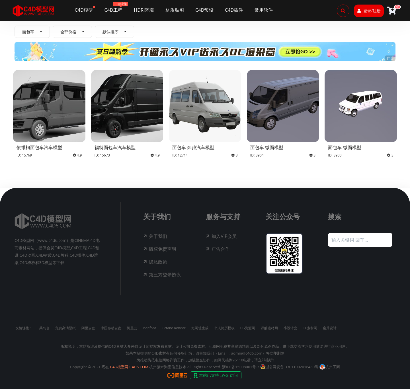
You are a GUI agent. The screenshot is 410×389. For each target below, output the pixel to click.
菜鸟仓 (44, 328)
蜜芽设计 (330, 328)
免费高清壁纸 (65, 328)
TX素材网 (310, 328)
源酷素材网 (269, 328)
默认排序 (110, 31)
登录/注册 (369, 10)
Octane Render (174, 328)
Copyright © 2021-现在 (89, 366)
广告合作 (221, 249)
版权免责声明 (162, 249)
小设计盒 (290, 328)
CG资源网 (247, 328)
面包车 (28, 31)
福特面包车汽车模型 (115, 147)
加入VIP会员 (224, 236)
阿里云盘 (88, 328)
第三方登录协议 (165, 274)
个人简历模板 (224, 328)
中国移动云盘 (111, 328)
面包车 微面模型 (266, 147)
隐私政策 (158, 262)
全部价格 (68, 31)
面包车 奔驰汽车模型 (193, 147)
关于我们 (158, 236)
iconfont (149, 328)
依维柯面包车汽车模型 (39, 147)
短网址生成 (199, 328)
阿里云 (132, 328)
